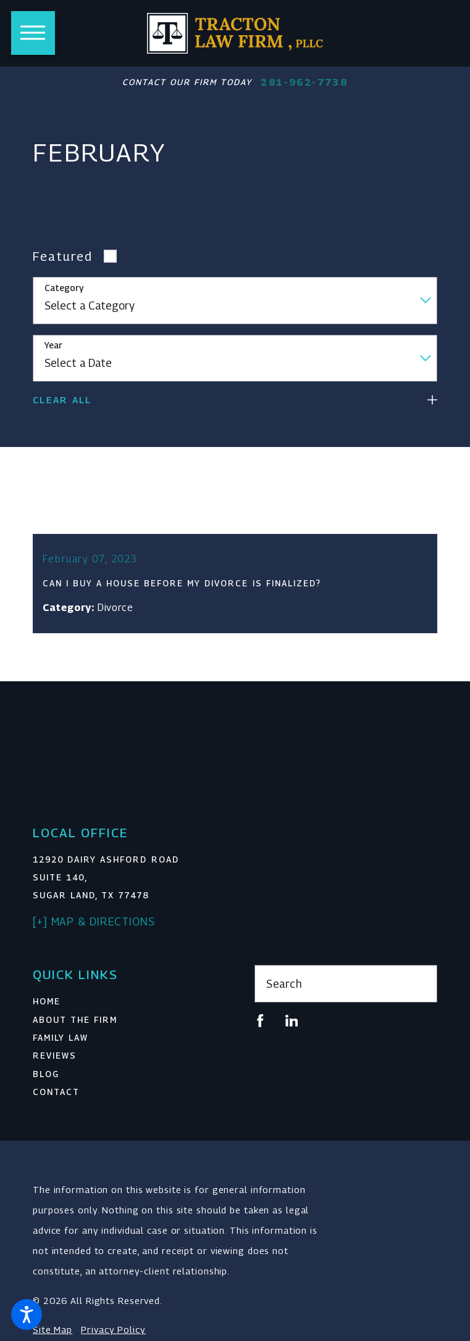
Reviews (55, 1063)
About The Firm (75, 1027)
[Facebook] (260, 1028)
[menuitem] (124, 1010)
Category (63, 288)
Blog (46, 1081)
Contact (56, 1100)
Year (53, 345)
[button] (26, 1314)
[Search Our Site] (420, 991)
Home (47, 1009)
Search (284, 991)
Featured (63, 256)
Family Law (60, 1045)
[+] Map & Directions (94, 928)
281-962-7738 (304, 82)
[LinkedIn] (291, 1028)
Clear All (62, 399)
